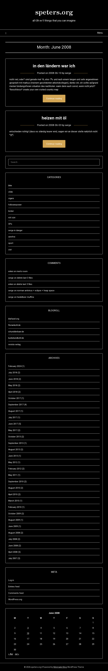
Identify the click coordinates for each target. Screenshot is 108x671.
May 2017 (12, 430)
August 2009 (14, 520)
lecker (11, 211)
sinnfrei (11, 236)
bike (10, 185)
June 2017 (13, 424)
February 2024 (14, 366)
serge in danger (15, 230)
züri (10, 249)
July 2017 (12, 417)
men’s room (22, 271)
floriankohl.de (14, 325)
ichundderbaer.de (16, 331)
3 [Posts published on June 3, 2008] (28, 628)
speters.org (54, 11)
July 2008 (12, 539)
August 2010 (14, 488)
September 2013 (15, 443)
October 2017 (14, 398)
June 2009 (13, 526)
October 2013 (14, 436)
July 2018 (12, 372)
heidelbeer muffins (25, 297)
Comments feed (15, 593)
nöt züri (11, 217)
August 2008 (14, 533)
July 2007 (12, 558)
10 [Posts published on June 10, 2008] (28, 633)
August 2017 (14, 411)
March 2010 (13, 500)
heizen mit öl (54, 117)
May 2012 (12, 462)
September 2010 (15, 481)
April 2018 (12, 392)
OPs (10, 224)
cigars (11, 198)
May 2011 (12, 475)
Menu (100, 32)
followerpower (15, 204)
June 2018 (13, 379)
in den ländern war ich (54, 65)
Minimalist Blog (60, 667)
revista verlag (14, 344)
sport (10, 243)
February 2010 (14, 507)
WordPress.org (15, 599)
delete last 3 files (25, 278)
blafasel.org (13, 319)
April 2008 (12, 552)
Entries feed (13, 586)
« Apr (10, 654)
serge (68, 73)
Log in (11, 580)
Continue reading (54, 98)
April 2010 (12, 494)
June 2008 (13, 545)
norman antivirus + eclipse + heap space (35, 290)
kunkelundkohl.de (16, 338)
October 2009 (14, 513)
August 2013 (14, 449)
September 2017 (15, 404)
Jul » (17, 654)
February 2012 (14, 468)
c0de (10, 192)
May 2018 (12, 385)
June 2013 (13, 456)
